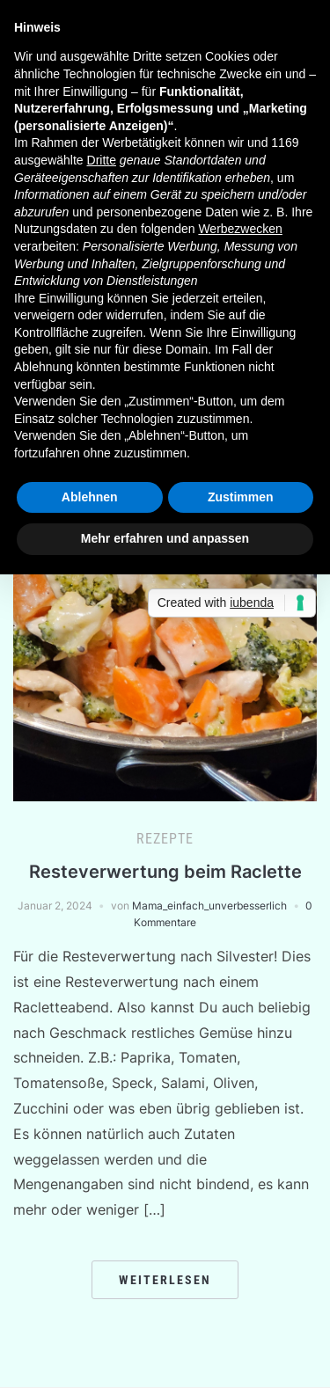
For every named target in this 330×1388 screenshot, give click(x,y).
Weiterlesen (165, 1280)
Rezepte (165, 838)
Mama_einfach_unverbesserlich (209, 905)
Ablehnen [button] (90, 497)
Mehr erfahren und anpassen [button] (165, 538)
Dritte (101, 160)
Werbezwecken (240, 229)
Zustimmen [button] (241, 497)
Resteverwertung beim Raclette (165, 871)
